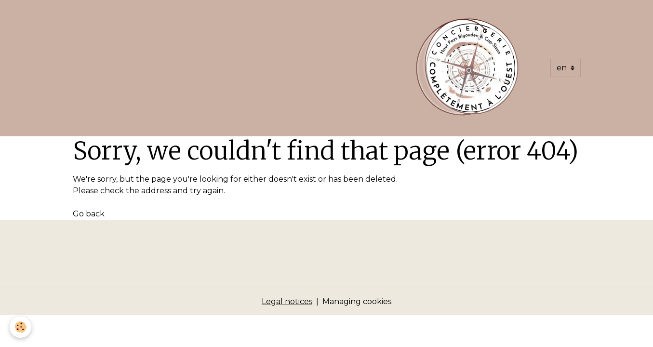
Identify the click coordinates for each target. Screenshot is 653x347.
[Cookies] (20, 327)
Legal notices (287, 301)
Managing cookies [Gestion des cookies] (356, 301)
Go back (89, 213)
